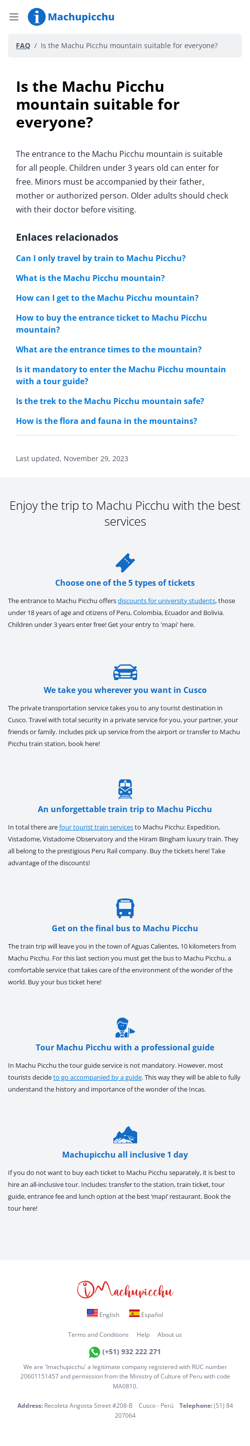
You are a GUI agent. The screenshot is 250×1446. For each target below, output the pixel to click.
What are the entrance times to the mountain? (109, 349)
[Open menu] (14, 17)
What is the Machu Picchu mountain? (90, 278)
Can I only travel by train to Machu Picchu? (101, 258)
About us (170, 1334)
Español (146, 1314)
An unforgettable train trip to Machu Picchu (125, 797)
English (103, 1314)
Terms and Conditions (98, 1334)
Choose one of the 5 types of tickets (125, 570)
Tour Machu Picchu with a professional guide (125, 1035)
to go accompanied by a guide (97, 1077)
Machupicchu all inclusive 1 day (125, 1142)
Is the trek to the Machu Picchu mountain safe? (110, 401)
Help (143, 1334)
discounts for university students (166, 600)
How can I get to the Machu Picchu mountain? (107, 297)
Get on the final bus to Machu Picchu (125, 916)
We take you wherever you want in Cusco (125, 677)
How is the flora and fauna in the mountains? (106, 420)
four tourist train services (96, 827)
